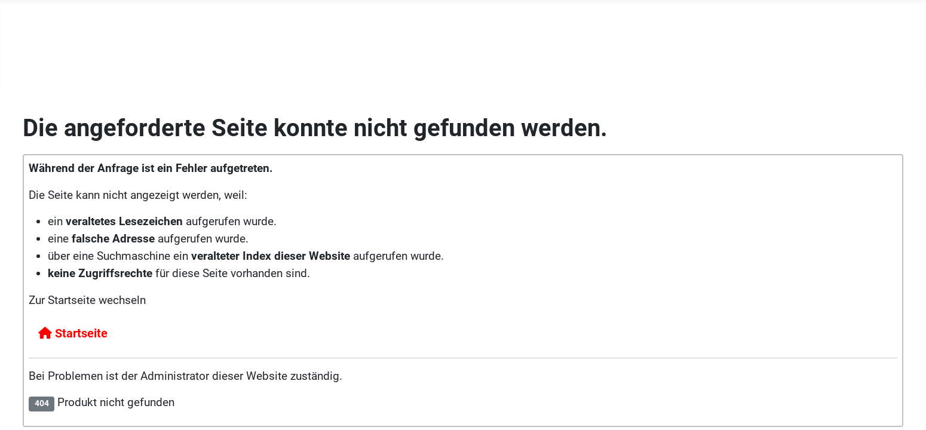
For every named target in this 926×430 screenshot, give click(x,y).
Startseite (73, 333)
